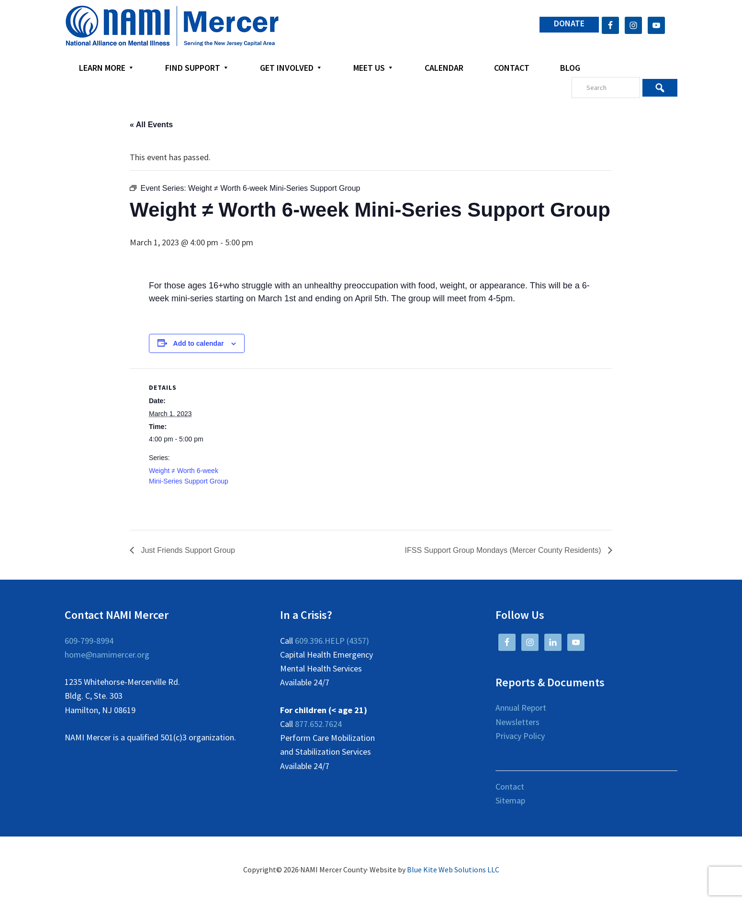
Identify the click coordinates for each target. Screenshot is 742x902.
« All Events (151, 125)
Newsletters (517, 721)
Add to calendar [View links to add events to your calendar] (198, 343)
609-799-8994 (89, 640)
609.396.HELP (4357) (332, 640)
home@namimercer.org (107, 654)
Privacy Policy (520, 735)
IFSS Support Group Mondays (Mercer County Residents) (504, 550)
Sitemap (510, 800)
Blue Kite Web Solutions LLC (453, 869)
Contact (509, 786)
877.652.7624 (318, 723)
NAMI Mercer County (172, 26)
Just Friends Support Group (187, 550)
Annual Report (520, 707)
